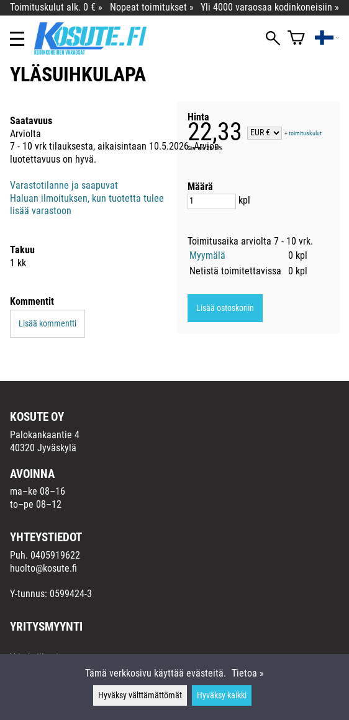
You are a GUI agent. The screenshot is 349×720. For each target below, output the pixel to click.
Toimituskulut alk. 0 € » (56, 7)
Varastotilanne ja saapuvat (64, 185)
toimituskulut (305, 133)
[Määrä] (212, 201)
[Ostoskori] (296, 38)
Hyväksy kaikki (222, 695)
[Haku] (273, 39)
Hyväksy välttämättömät (140, 695)
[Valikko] (17, 39)
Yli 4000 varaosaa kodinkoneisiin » (270, 7)
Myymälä (207, 255)
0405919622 (55, 555)
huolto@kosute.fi (43, 568)
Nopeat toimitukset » (152, 7)
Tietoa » (248, 673)
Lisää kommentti (47, 323)
